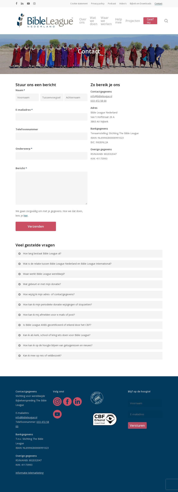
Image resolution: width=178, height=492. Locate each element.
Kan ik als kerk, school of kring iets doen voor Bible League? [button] (54, 335)
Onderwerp (24, 148)
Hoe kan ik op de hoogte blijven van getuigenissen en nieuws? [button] (55, 345)
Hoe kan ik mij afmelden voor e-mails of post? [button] (46, 314)
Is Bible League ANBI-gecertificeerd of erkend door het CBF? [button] (54, 325)
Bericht (21, 168)
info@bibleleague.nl (101, 96)
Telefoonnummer (27, 129)
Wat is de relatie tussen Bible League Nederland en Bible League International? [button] (64, 263)
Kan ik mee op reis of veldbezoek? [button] (39, 355)
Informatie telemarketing (29, 472)
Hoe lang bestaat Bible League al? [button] (39, 253)
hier (26, 215)
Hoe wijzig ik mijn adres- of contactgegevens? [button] (46, 294)
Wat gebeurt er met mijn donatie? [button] (39, 284)
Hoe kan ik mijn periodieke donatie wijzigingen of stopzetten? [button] (55, 304)
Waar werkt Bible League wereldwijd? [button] (41, 273)
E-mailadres (24, 110)
